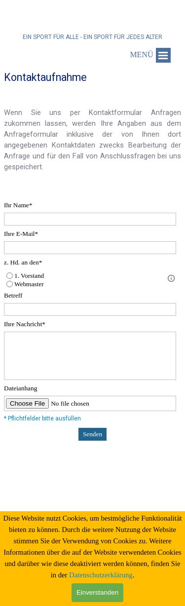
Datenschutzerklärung (101, 575)
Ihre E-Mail (21, 233)
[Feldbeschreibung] (171, 278)
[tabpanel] (92, 132)
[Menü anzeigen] (163, 55)
